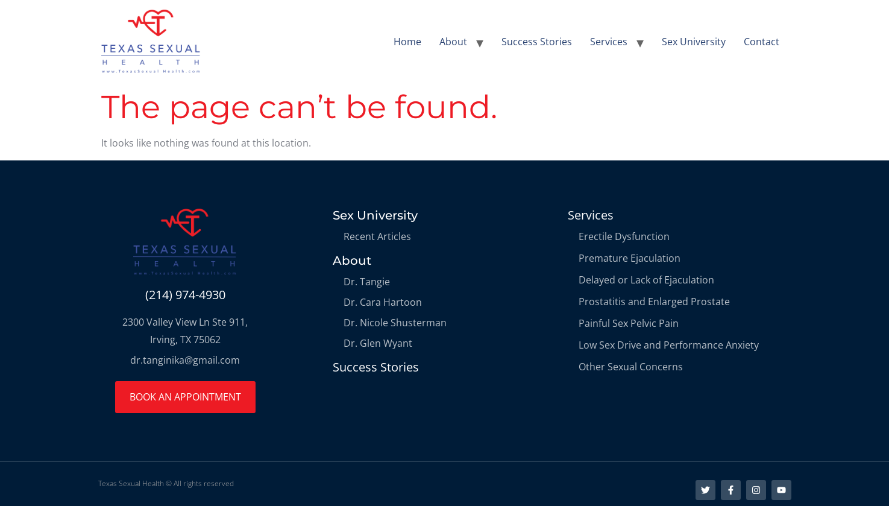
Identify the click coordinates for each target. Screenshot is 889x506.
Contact (761, 41)
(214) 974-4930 (185, 294)
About (453, 41)
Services (608, 41)
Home (407, 41)
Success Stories (536, 41)
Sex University (694, 41)
